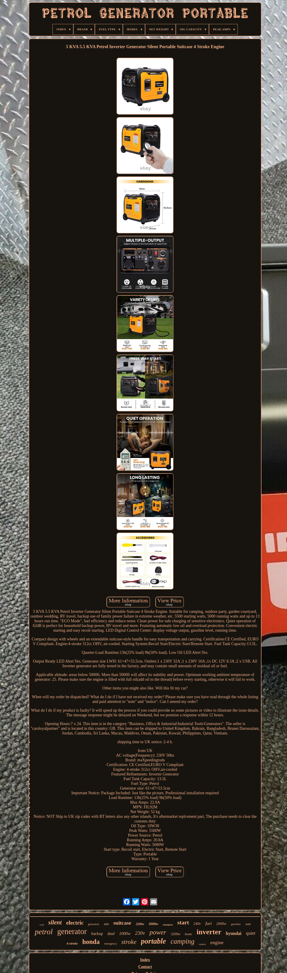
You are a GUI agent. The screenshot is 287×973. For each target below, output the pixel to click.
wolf (41, 924)
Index (145, 960)
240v (197, 923)
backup (97, 933)
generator (72, 931)
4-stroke (72, 943)
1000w (124, 933)
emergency (110, 943)
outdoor (202, 944)
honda (91, 941)
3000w (153, 924)
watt (248, 924)
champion (168, 924)
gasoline (236, 924)
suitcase (122, 923)
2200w (140, 924)
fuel (208, 923)
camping (182, 941)
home (188, 934)
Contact (145, 966)
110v (106, 924)
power (158, 932)
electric (75, 923)
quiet (250, 933)
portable (153, 941)
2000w (221, 923)
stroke (128, 941)
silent (55, 922)
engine (217, 942)
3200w (175, 934)
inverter (209, 932)
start (183, 922)
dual (111, 933)
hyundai (233, 933)
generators (93, 924)
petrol (44, 932)
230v (140, 933)
